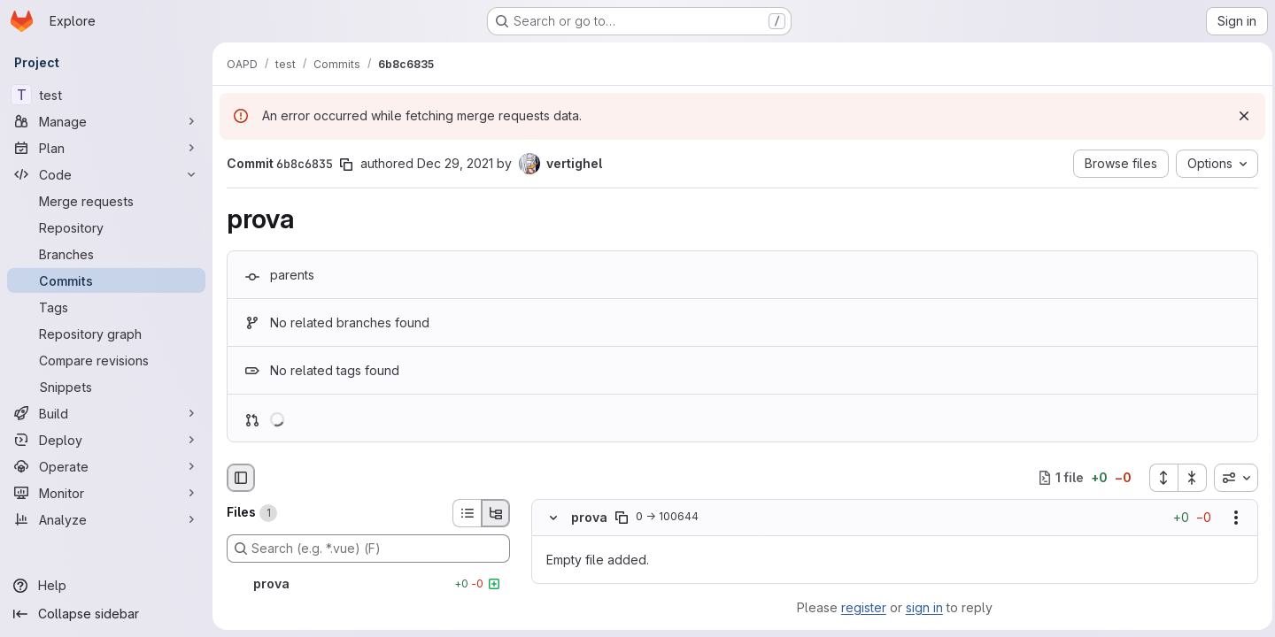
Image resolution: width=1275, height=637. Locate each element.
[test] (106, 94)
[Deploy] (106, 439)
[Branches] (106, 254)
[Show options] (1231, 517)
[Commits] (106, 280)
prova (589, 517)
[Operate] (106, 466)
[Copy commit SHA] (346, 164)
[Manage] (106, 121)
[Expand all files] (1159, 478)
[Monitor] (106, 492)
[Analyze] (106, 519)
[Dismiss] (1239, 116)
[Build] (106, 413)
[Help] (106, 585)
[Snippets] (106, 386)
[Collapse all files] (1188, 478)
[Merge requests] (106, 200)
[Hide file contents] (553, 517)
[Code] (106, 174)
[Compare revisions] (106, 360)
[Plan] (106, 147)
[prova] (368, 584)
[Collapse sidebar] (106, 614)
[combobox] (1231, 478)
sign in (922, 607)
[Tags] (106, 307)
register (862, 607)
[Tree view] (496, 513)
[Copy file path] (621, 517)
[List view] (466, 513)
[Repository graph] (106, 333)
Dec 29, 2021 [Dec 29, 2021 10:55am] (455, 163)
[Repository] (106, 227)
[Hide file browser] (241, 478)
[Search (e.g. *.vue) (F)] (368, 548)
